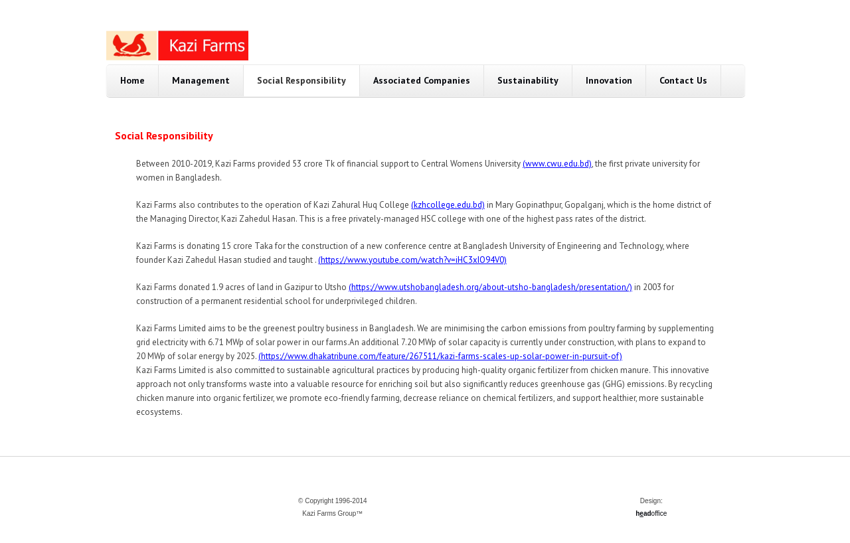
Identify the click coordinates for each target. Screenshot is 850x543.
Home (132, 80)
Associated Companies (421, 80)
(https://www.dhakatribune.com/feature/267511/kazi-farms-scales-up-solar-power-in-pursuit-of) (440, 356)
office (659, 513)
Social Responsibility (301, 80)
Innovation (609, 80)
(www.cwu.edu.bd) (557, 163)
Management (201, 80)
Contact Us (683, 80)
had (643, 513)
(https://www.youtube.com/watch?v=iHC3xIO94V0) (412, 260)
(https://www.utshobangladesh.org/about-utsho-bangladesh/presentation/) (490, 287)
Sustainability (527, 80)
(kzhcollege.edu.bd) (448, 204)
